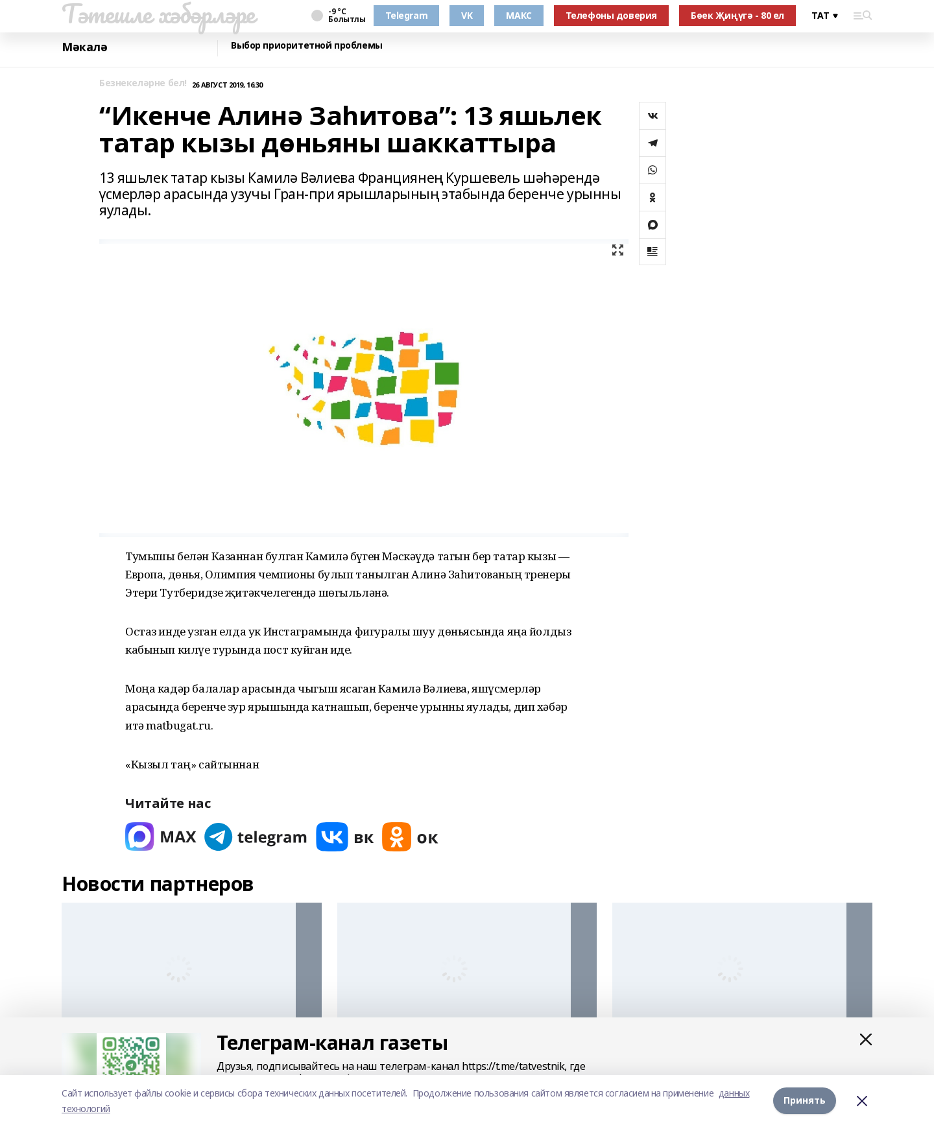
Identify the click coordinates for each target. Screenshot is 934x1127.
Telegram (406, 15)
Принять (805, 1101)
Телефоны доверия (611, 15)
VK (466, 15)
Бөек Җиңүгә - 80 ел (737, 15)
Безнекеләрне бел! (143, 83)
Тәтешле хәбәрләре (158, 13)
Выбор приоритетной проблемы (307, 45)
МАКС (518, 15)
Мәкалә (84, 47)
